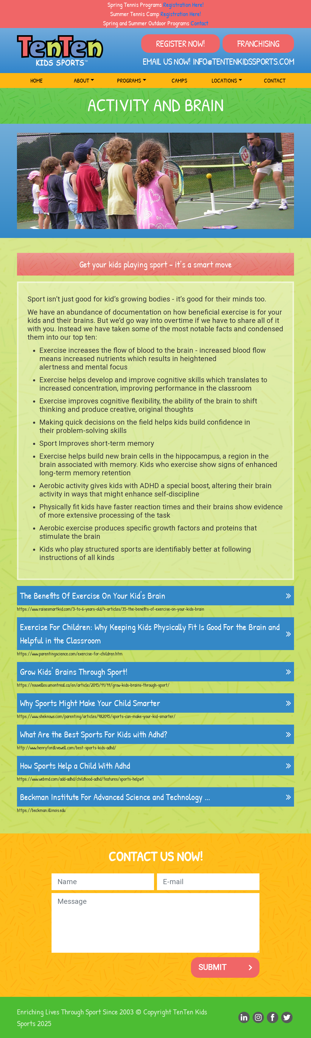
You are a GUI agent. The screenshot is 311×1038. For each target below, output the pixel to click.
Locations (224, 80)
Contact (199, 23)
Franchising (258, 43)
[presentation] (97, 967)
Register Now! (180, 43)
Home (36, 80)
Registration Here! (183, 4)
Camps (179, 80)
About (81, 80)
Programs (129, 80)
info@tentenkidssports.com (243, 61)
